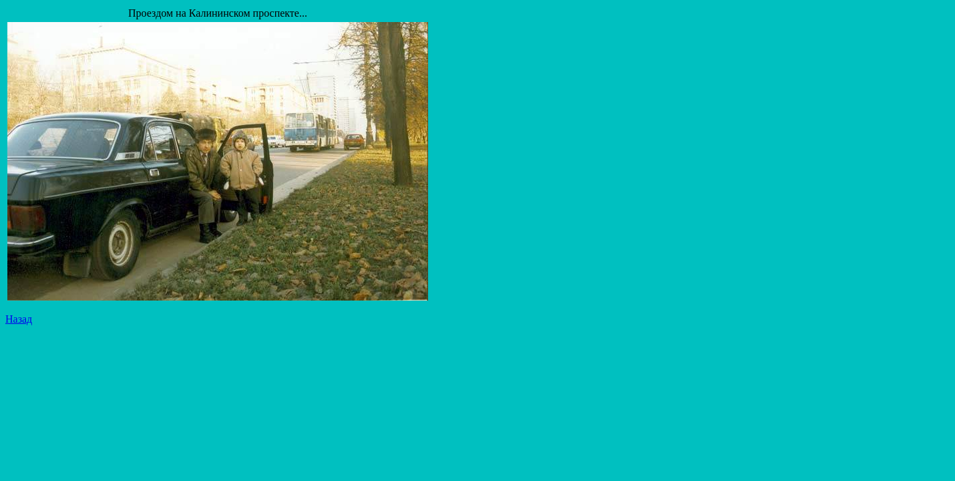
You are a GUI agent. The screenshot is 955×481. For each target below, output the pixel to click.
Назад (18, 319)
